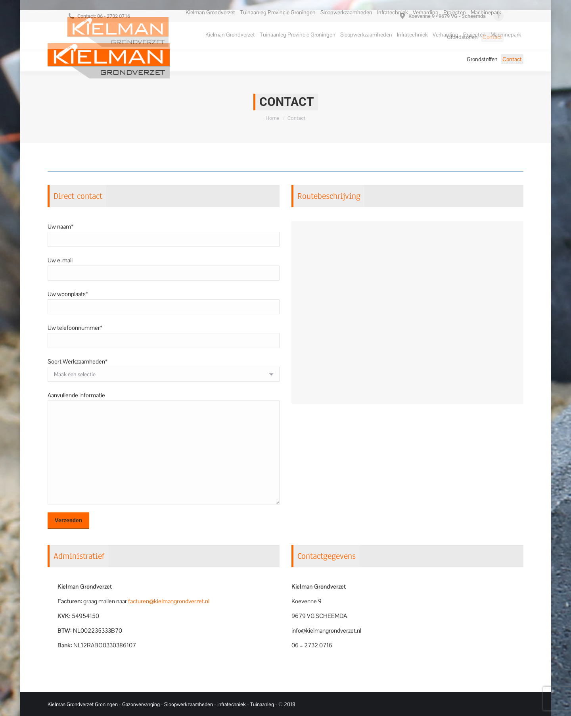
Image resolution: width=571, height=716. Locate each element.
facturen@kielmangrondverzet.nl (168, 601)
